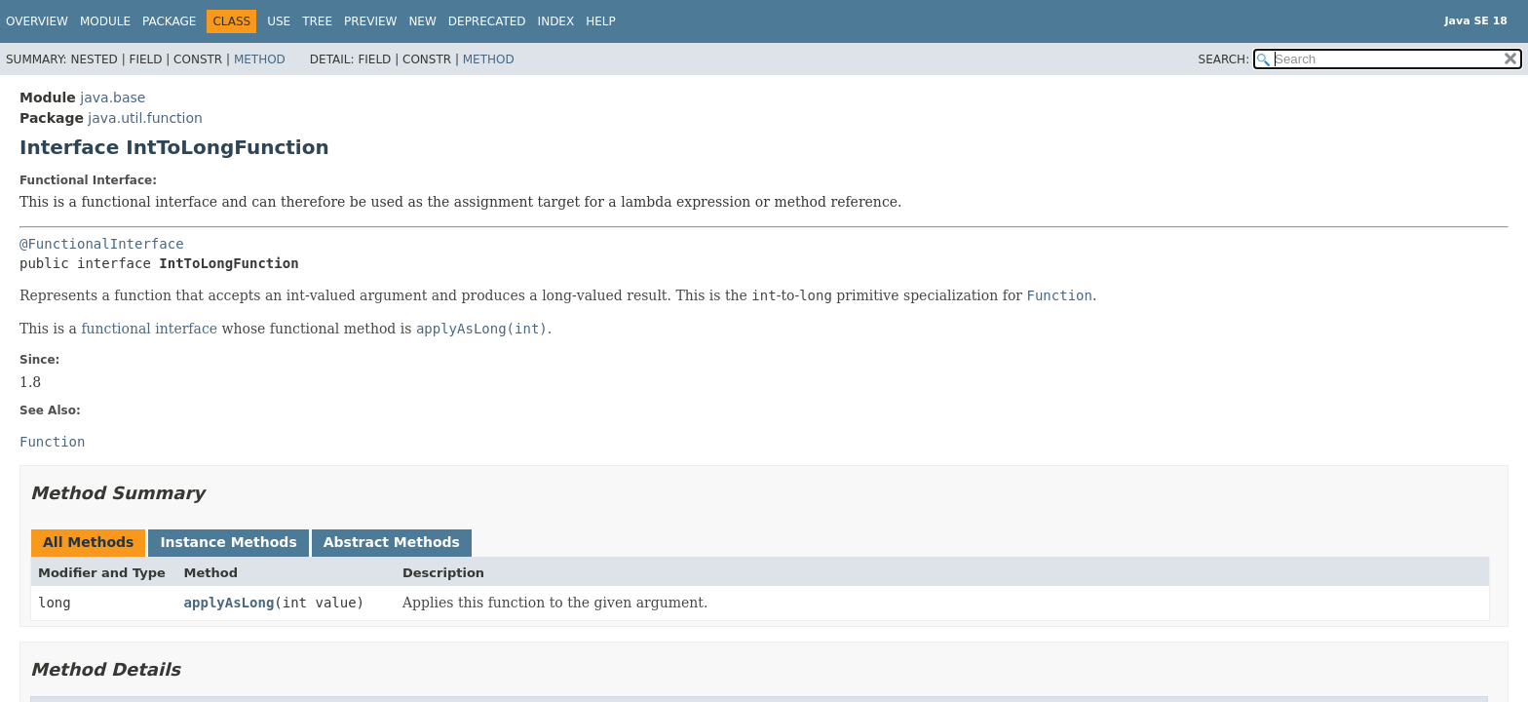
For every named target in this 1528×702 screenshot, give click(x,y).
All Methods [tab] (88, 542)
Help (601, 21)
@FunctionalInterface (101, 244)
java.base (112, 97)
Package (169, 21)
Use (278, 21)
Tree (317, 21)
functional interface (149, 328)
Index (556, 21)
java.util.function (145, 118)
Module (105, 21)
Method (260, 59)
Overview (37, 21)
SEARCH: (1224, 59)
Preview (370, 21)
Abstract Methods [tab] (392, 542)
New (422, 21)
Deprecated (487, 21)
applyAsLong (229, 602)
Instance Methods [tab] (228, 542)
